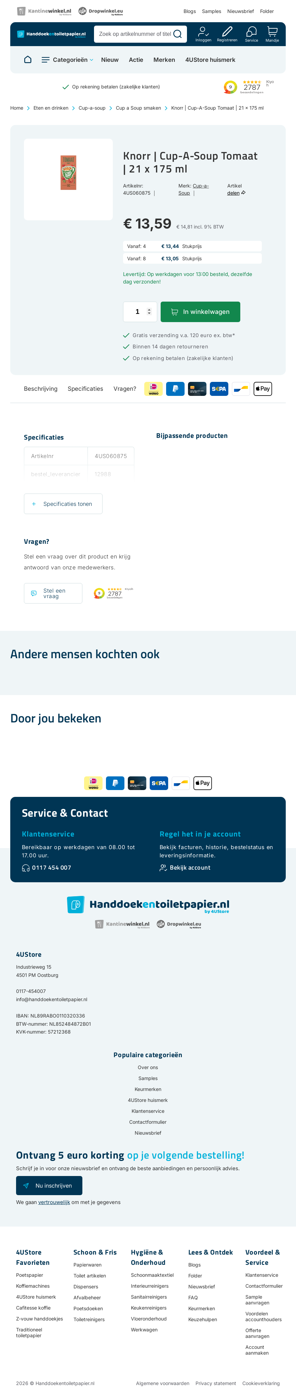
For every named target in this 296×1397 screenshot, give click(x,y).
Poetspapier (29, 1275)
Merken (164, 60)
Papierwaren (87, 1265)
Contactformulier (147, 1122)
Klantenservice (48, 834)
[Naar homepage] (28, 60)
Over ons (148, 1067)
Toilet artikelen (89, 1275)
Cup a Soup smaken (138, 108)
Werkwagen (144, 1329)
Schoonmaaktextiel (152, 1275)
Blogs (190, 11)
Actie (136, 60)
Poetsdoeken (88, 1308)
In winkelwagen (206, 311)
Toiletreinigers (89, 1319)
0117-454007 (31, 991)
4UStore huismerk (210, 60)
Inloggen (204, 40)
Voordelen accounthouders (263, 1316)
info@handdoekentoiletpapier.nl (51, 999)
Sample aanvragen (257, 1299)
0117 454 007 (51, 867)
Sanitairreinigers (149, 1297)
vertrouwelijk (54, 1202)
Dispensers (85, 1286)
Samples (211, 11)
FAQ (193, 1297)
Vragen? (124, 388)
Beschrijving (40, 388)
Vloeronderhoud (149, 1319)
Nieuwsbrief (240, 11)
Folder (267, 11)
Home (16, 108)
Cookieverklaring (261, 1383)
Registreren (227, 40)
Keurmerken (148, 1089)
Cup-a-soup (92, 108)
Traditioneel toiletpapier (29, 1332)
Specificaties (85, 388)
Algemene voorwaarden (162, 1383)
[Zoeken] (177, 34)
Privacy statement (216, 1383)
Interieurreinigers (150, 1286)
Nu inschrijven (54, 1185)
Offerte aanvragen (257, 1333)
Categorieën (70, 59)
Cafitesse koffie (33, 1308)
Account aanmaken (257, 1350)
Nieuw (110, 60)
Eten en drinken (50, 108)
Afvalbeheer (87, 1297)
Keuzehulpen (202, 1319)
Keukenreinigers (148, 1308)
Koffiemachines (33, 1286)
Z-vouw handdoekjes (39, 1319)
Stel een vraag (54, 593)
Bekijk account (190, 867)
